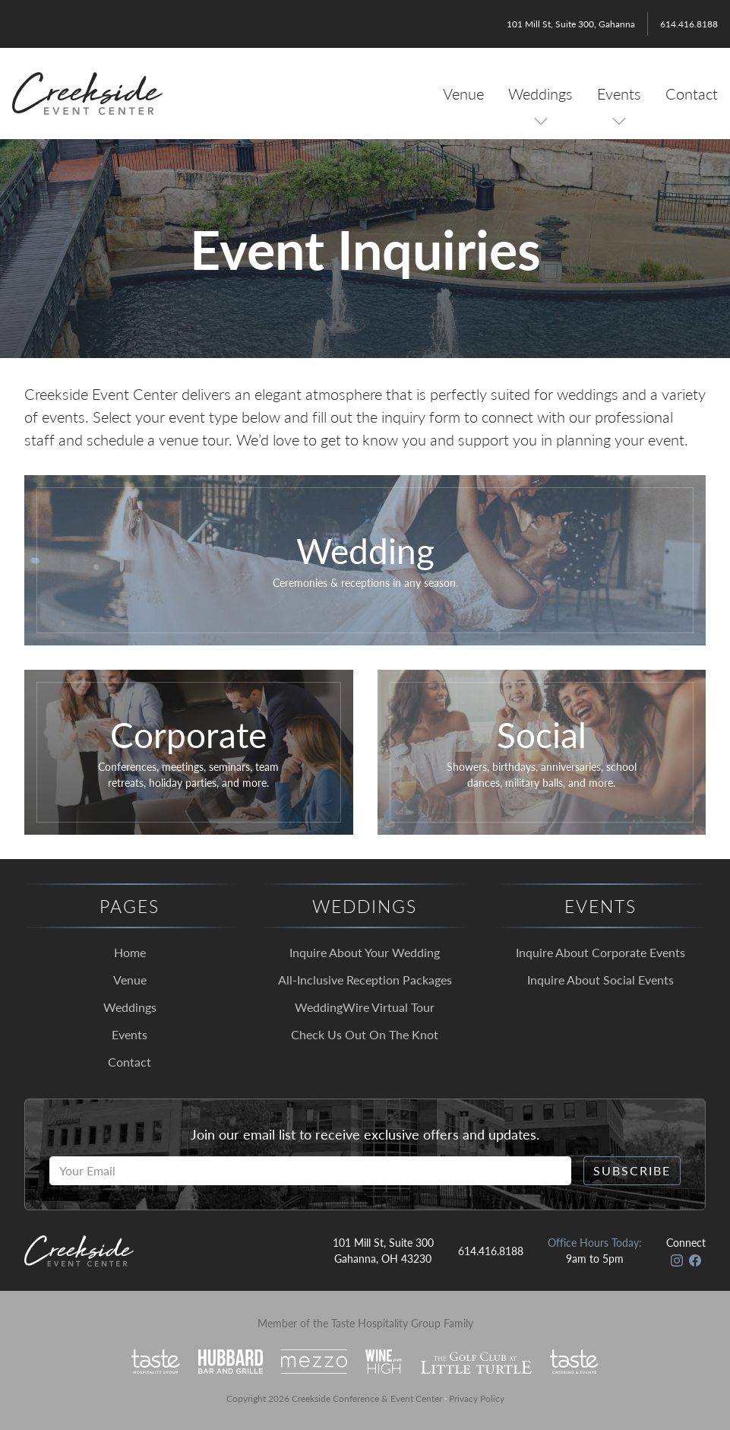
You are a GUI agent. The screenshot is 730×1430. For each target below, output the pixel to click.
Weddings (540, 93)
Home (130, 952)
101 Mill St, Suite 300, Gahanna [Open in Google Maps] (571, 23)
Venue (463, 93)
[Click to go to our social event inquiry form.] (542, 752)
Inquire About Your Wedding (364, 952)
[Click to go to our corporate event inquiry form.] (188, 752)
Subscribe (632, 1170)
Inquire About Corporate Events (600, 952)
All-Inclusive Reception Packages (365, 979)
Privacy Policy (476, 1398)
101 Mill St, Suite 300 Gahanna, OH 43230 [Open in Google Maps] (383, 1250)
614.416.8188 (689, 23)
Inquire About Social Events (600, 979)
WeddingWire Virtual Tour (365, 1007)
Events (619, 93)
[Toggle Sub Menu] (541, 121)
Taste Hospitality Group (386, 1322)
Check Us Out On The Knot (364, 1034)
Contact (691, 93)
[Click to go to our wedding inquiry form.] (365, 560)
